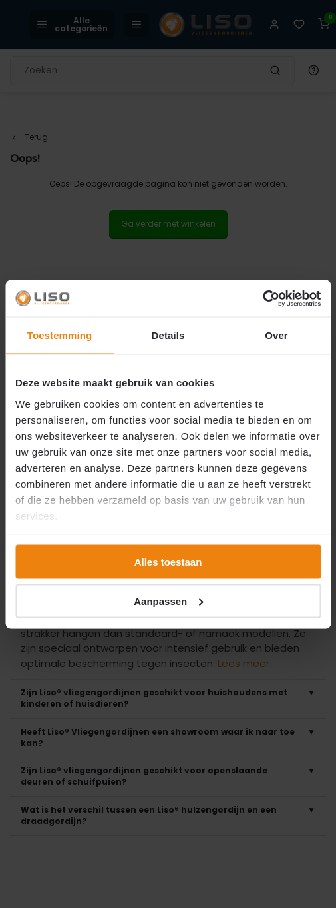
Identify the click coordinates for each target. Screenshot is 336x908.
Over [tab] (276, 335)
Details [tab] (168, 335)
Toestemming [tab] (59, 335)
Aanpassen (168, 600)
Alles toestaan (168, 562)
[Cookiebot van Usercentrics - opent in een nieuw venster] (262, 298)
